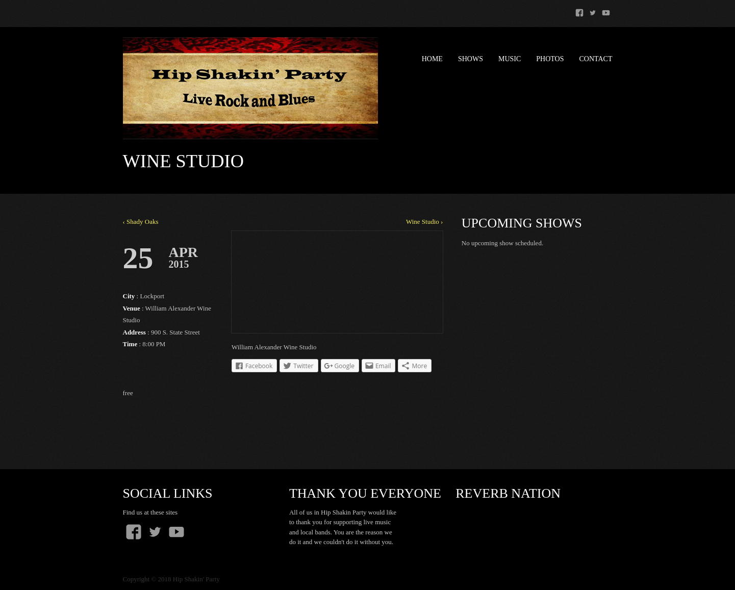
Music (509, 59)
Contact (596, 59)
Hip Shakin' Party (196, 579)
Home (432, 59)
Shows (470, 59)
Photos (550, 59)
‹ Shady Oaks (141, 221)
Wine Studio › (424, 221)
